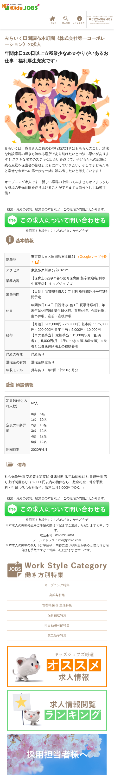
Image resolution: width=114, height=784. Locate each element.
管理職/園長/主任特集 (57, 605)
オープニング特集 (57, 585)
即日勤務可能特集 (57, 625)
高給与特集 (57, 595)
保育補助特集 (57, 615)
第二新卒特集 (57, 635)
